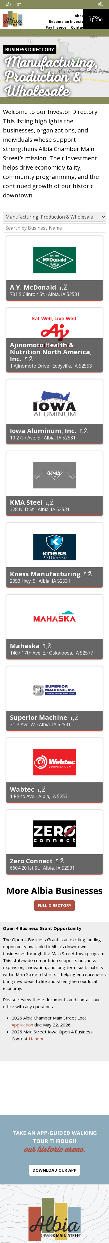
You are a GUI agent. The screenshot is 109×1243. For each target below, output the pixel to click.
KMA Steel (26, 502)
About (80, 15)
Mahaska (25, 645)
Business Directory (29, 49)
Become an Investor (67, 21)
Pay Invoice (56, 27)
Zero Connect (31, 860)
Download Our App (54, 1170)
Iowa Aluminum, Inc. (43, 430)
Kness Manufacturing (45, 573)
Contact (78, 27)
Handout (37, 1039)
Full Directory (54, 905)
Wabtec (22, 789)
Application (22, 1025)
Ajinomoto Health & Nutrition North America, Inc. (51, 351)
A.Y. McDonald (33, 287)
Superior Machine (38, 717)
